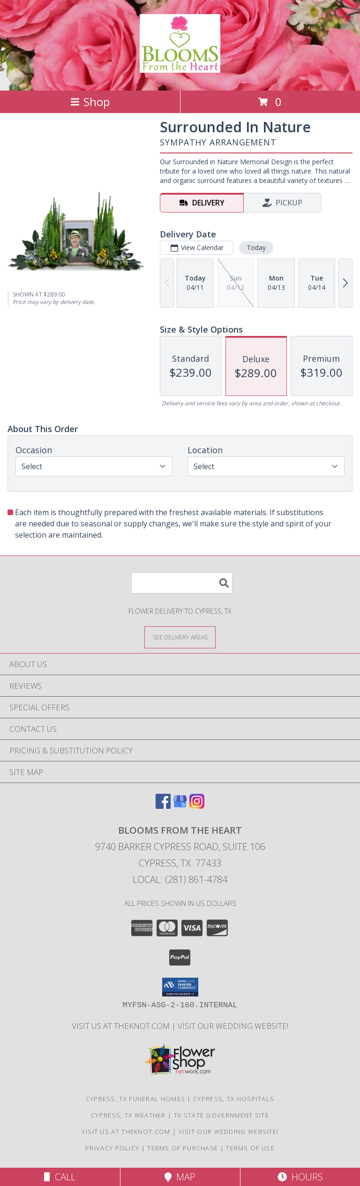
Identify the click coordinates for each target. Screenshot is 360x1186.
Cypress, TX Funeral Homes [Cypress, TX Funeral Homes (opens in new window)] (136, 1099)
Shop (90, 101)
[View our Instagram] (196, 805)
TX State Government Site (221, 1115)
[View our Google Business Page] (180, 805)
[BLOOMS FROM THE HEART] (180, 67)
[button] (180, 987)
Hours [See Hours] (300, 1177)
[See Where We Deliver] (180, 636)
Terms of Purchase (182, 1148)
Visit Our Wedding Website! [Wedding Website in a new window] (233, 1025)
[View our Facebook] (163, 805)
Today (256, 247)
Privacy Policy (112, 1148)
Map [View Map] (180, 1177)
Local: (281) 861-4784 (180, 879)
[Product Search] (181, 582)
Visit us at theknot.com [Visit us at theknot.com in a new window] (122, 1025)
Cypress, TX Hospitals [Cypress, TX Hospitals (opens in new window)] (233, 1099)
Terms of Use (250, 1148)
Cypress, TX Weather (128, 1115)
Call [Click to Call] (59, 1177)
